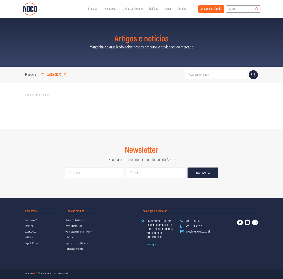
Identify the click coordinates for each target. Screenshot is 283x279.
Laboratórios (30, 232)
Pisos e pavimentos (74, 226)
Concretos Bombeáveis (75, 220)
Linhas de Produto (133, 9)
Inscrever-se (202, 172)
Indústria (29, 237)
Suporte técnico (31, 243)
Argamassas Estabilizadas (77, 243)
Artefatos (69, 237)
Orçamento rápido (211, 9)
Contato (182, 9)
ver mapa (153, 244)
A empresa (110, 9)
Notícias (153, 9)
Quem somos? (31, 220)
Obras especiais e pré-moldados (79, 232)
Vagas (168, 9)
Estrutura (29, 226)
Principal (93, 9)
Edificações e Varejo (74, 249)
